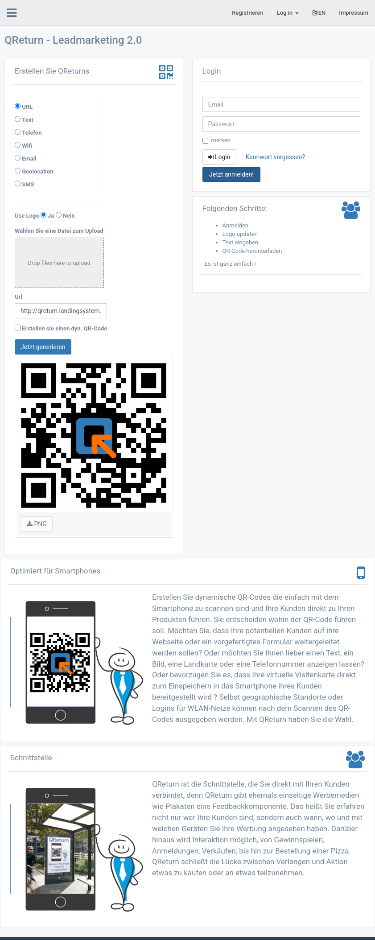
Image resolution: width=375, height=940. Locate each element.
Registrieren (247, 12)
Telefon (31, 132)
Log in (288, 12)
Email (29, 158)
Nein (69, 215)
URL (27, 106)
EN (319, 12)
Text (27, 119)
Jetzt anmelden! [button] (231, 174)
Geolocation (37, 171)
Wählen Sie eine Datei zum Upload (59, 230)
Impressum (353, 12)
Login (219, 157)
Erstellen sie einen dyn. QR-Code (64, 328)
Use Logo (27, 215)
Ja (51, 215)
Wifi (27, 145)
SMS (28, 184)
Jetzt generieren (43, 346)
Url (18, 296)
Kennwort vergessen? (275, 157)
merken (216, 140)
